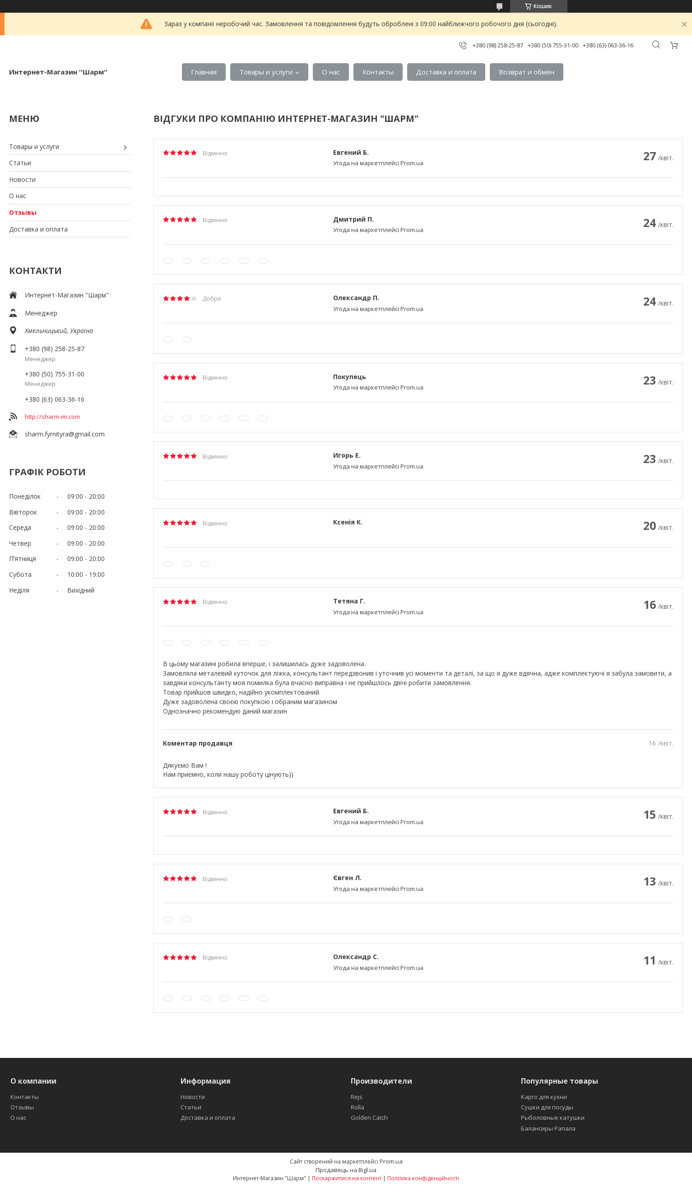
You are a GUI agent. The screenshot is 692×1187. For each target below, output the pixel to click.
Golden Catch (369, 1117)
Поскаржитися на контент (346, 1178)
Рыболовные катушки (553, 1117)
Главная (204, 71)
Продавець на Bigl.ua (346, 1170)
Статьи (20, 162)
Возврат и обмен (526, 71)
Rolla (357, 1107)
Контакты (378, 71)
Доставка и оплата (446, 71)
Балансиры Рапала (548, 1128)
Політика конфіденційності (423, 1178)
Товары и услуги (266, 71)
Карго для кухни (544, 1097)
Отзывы (23, 212)
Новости (22, 179)
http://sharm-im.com (52, 417)
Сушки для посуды (547, 1107)
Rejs (356, 1097)
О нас (331, 71)
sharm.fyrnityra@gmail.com (65, 434)
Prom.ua (391, 1161)
